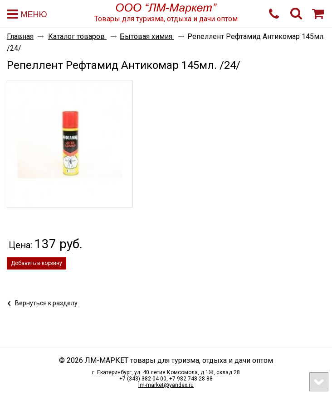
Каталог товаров (77, 36)
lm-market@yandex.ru (166, 385)
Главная (20, 36)
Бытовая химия (147, 36)
